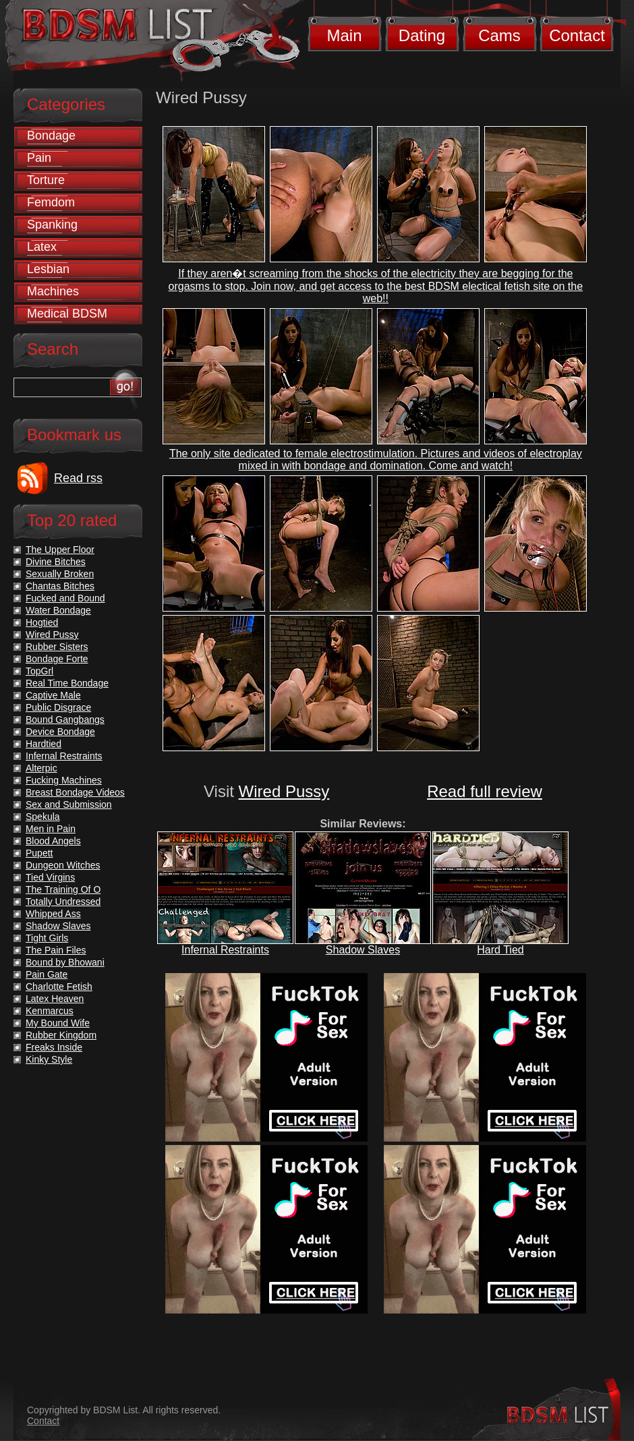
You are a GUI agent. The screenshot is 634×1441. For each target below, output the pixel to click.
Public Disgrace (58, 707)
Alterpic (41, 768)
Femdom (51, 202)
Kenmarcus (50, 1010)
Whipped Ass (53, 913)
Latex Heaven (55, 998)
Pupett (39, 853)
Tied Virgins (50, 877)
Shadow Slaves (363, 949)
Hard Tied (500, 949)
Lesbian (48, 269)
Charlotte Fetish (59, 986)
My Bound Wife (58, 1023)
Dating (422, 35)
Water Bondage (58, 610)
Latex (42, 247)
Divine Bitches (56, 561)
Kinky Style (49, 1059)
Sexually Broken (60, 573)
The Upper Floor (60, 549)
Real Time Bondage (67, 683)
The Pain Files (56, 950)
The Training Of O (63, 889)
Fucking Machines (64, 780)
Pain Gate (46, 974)
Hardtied (43, 743)
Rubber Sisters (57, 646)
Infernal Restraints (225, 949)
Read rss (78, 478)
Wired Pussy (284, 791)
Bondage (51, 135)
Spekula (43, 816)
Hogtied (42, 622)
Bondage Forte (57, 658)
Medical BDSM (67, 313)
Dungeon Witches (63, 865)
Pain (39, 158)
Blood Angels (53, 840)
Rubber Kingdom (61, 1035)
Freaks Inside (54, 1047)
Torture (46, 180)
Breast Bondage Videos (75, 792)
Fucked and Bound (65, 598)
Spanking (52, 224)
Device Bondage (60, 731)
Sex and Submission (69, 804)
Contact (577, 35)
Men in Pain (51, 828)
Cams (499, 35)
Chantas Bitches (60, 586)
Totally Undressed (63, 901)
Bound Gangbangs (65, 719)
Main (344, 35)
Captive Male (53, 695)
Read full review (484, 791)
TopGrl (39, 671)
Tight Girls (47, 938)
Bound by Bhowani (65, 962)
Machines (53, 291)
